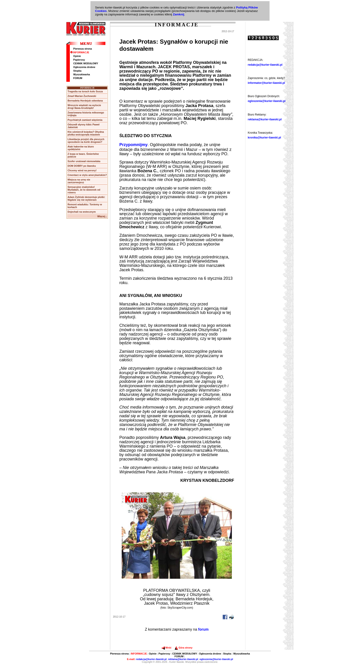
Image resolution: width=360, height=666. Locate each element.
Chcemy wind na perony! (82, 170)
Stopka (77, 70)
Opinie (77, 56)
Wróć (166, 647)
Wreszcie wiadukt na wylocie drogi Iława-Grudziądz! (84, 106)
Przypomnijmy (133, 144)
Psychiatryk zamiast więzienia (85, 120)
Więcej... (102, 216)
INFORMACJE (79, 52)
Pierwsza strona (82, 48)
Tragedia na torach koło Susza (85, 91)
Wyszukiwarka (81, 74)
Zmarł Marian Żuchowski (82, 96)
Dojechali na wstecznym (82, 211)
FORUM (77, 78)
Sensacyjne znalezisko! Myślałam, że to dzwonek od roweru (84, 190)
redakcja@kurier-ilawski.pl (265, 64)
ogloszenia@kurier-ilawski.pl (266, 101)
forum (203, 629)
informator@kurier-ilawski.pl (266, 83)
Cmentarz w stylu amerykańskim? (87, 175)
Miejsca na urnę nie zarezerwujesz (79, 181)
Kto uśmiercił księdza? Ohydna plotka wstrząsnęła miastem (86, 133)
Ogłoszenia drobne (84, 67)
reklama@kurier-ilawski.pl (265, 119)
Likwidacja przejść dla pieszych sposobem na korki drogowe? (86, 140)
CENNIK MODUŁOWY (85, 63)
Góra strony (183, 647)
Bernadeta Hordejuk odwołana (85, 100)
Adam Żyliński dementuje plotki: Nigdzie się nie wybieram (86, 198)
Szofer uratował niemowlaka (84, 161)
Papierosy (79, 59)
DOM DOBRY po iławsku (82, 165)
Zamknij (178, 14)
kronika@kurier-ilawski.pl (264, 137)
